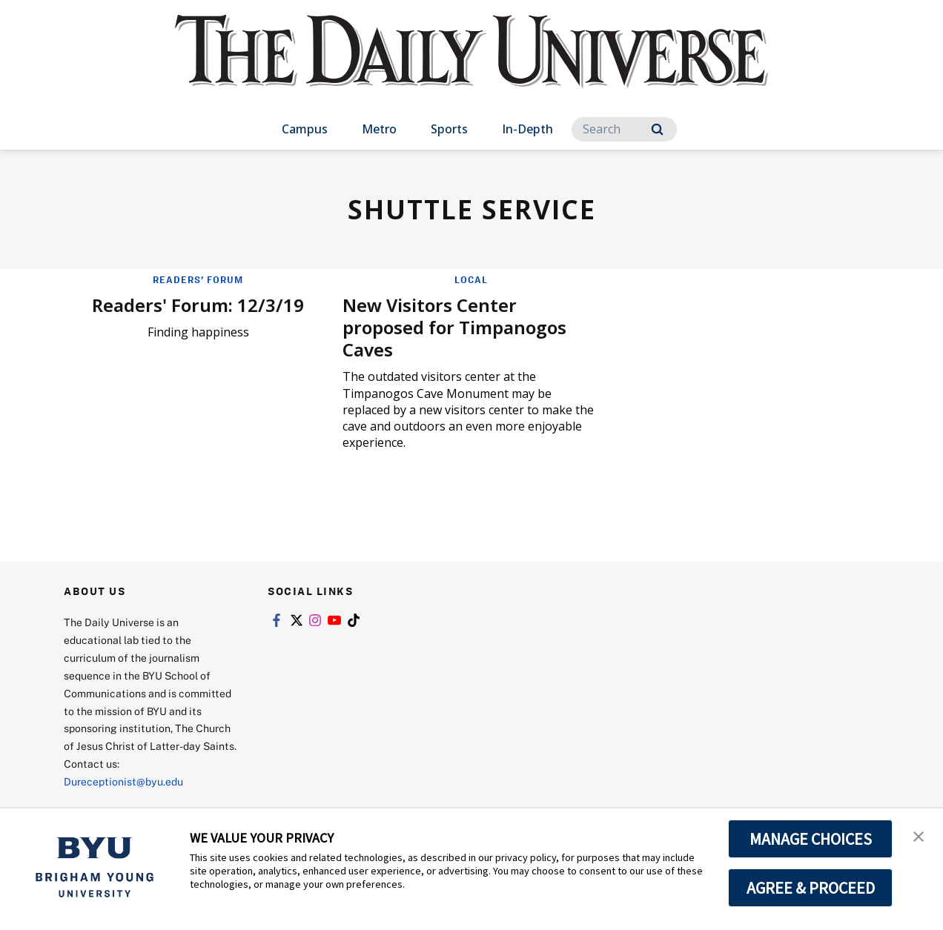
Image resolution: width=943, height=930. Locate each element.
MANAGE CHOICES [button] (811, 838)
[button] (918, 835)
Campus (305, 129)
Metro (379, 129)
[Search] (624, 129)
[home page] (471, 66)
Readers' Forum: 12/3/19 (198, 305)
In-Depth (527, 129)
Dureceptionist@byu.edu (123, 781)
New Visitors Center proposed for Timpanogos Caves (454, 327)
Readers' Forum (198, 279)
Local (471, 279)
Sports (449, 129)
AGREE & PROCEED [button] (811, 887)
